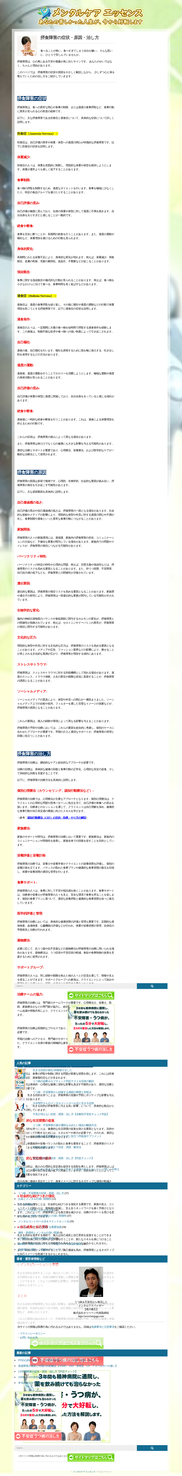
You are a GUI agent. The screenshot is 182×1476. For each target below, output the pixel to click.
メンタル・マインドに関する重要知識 (146, 1178)
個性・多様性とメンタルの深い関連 (144, 1187)
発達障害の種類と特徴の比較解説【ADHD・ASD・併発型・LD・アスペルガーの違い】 (144, 1346)
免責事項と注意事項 (87, 1456)
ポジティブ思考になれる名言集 (142, 1154)
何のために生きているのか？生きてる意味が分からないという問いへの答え (149, 1114)
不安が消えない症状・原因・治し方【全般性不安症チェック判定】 (149, 1058)
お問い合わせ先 (135, 1310)
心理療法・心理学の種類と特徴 (142, 1196)
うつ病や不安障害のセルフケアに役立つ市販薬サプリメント (149, 1080)
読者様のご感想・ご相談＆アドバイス (146, 1211)
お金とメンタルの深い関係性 (140, 1143)
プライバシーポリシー (138, 1306)
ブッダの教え (131, 1149)
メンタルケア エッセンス (137, 1466)
